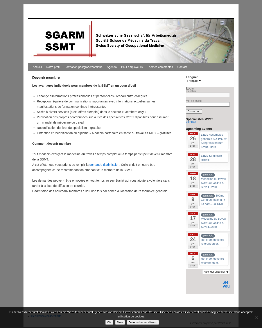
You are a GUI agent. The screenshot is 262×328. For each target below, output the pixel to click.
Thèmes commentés (160, 67)
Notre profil (53, 67)
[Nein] (256, 317)
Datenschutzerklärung (143, 322)
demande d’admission (104, 164)
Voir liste (191, 122)
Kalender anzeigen (216, 271)
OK (109, 322)
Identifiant (191, 91)
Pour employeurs (132, 67)
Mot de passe (194, 100)
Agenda (112, 67)
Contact (182, 67)
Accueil (37, 67)
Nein (120, 322)
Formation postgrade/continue (84, 67)
